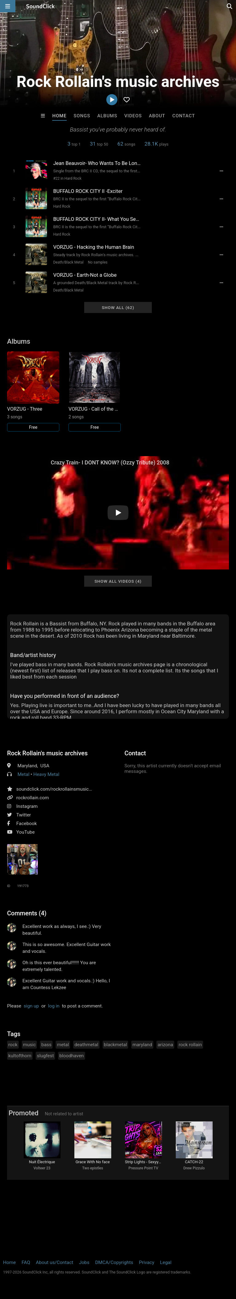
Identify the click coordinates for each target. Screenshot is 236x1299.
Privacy (146, 1262)
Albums (107, 116)
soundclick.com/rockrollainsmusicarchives (61, 789)
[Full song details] (221, 171)
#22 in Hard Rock (67, 178)
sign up (31, 1006)
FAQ (26, 1262)
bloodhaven (71, 1055)
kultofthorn (19, 1055)
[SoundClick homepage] (40, 6)
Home (59, 116)
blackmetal (115, 1044)
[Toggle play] (14, 171)
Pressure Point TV (143, 1168)
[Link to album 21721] (95, 391)
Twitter (23, 815)
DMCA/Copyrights (114, 1262)
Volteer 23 (41, 1168)
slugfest (45, 1055)
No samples (98, 262)
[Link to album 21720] (33, 391)
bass (46, 1044)
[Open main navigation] (7, 6)
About (157, 116)
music (29, 1044)
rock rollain (190, 1044)
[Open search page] (230, 6)
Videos (133, 116)
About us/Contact (54, 1262)
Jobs (84, 1262)
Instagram (26, 806)
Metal (24, 774)
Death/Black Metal (68, 262)
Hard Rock (61, 206)
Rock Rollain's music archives (47, 753)
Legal (165, 1262)
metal (63, 1044)
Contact (183, 116)
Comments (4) (26, 913)
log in (53, 1006)
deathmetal (86, 1044)
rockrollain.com (32, 797)
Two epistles (92, 1168)
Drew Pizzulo (194, 1168)
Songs (82, 116)
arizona (165, 1044)
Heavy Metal (46, 774)
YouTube (25, 832)
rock (13, 1044)
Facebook (26, 823)
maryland (142, 1044)
